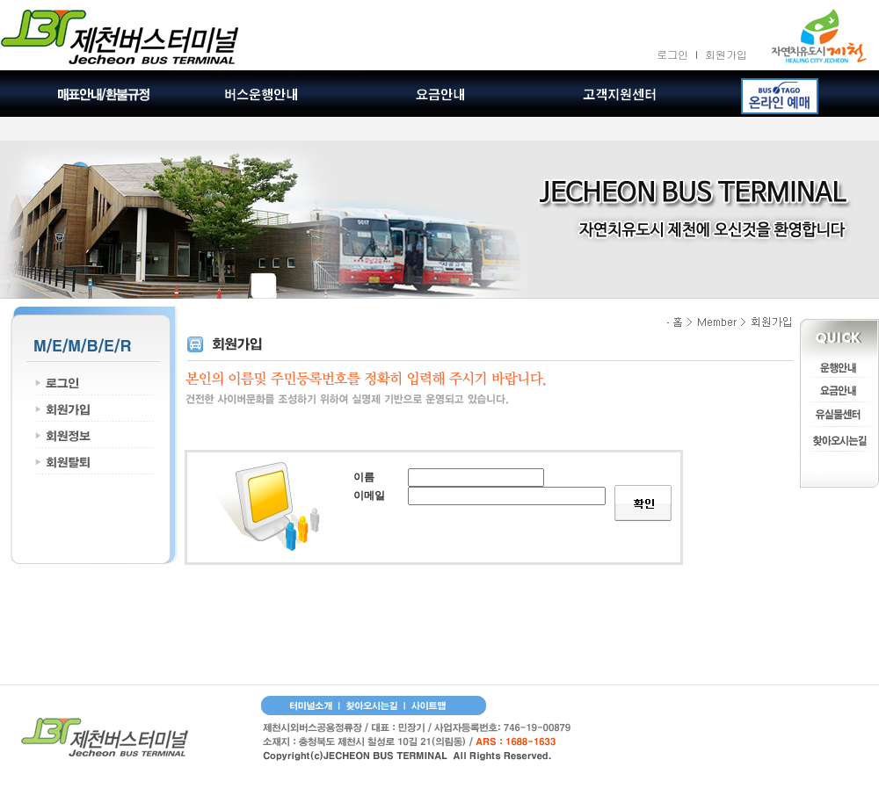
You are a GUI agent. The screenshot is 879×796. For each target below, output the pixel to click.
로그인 (672, 54)
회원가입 (726, 54)
